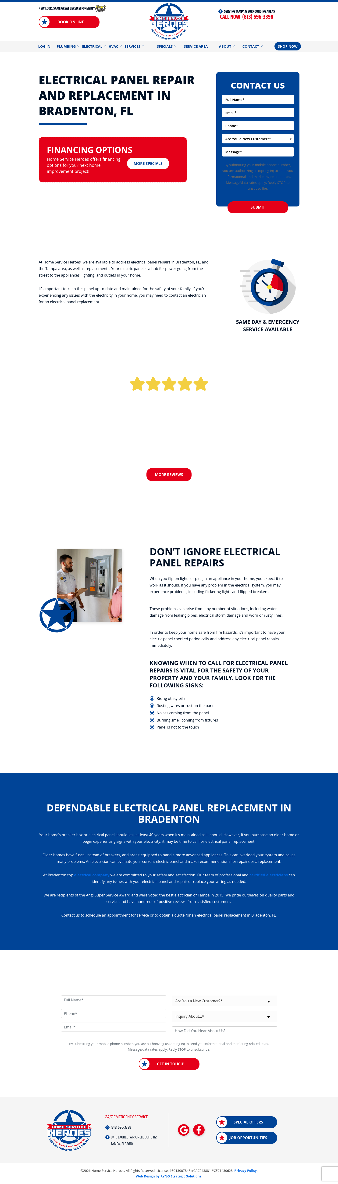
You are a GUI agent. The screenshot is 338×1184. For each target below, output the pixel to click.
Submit (258, 207)
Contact (250, 46)
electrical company (91, 875)
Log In (44, 46)
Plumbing (66, 46)
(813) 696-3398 (246, 17)
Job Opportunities (248, 1137)
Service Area (196, 46)
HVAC (113, 46)
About (225, 46)
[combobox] (258, 138)
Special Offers (248, 1122)
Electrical (92, 46)
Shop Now (288, 46)
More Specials (148, 161)
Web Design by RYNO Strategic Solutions (168, 1176)
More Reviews (169, 474)
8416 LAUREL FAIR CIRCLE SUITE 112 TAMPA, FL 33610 (134, 1140)
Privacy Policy (245, 1170)
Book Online (70, 22)
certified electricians (268, 875)
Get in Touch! (171, 1064)
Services (132, 46)
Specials (165, 46)
